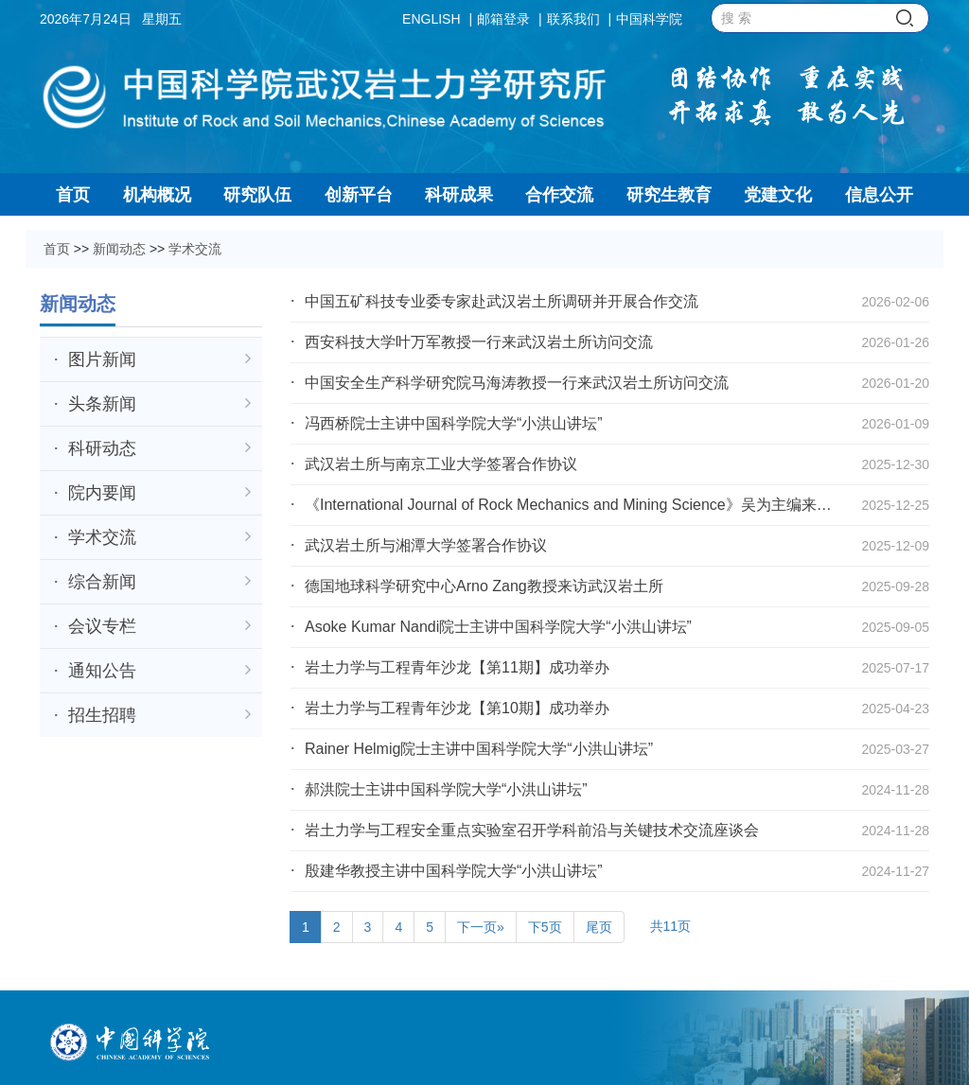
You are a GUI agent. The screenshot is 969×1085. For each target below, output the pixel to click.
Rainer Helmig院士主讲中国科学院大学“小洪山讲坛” (479, 749)
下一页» (480, 927)
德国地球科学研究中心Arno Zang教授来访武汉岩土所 (484, 586)
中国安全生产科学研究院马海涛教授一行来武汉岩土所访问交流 (517, 383)
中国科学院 (649, 18)
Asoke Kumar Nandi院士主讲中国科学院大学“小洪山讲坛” (498, 627)
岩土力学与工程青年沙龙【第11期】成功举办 (457, 667)
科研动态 (159, 448)
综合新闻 (159, 581)
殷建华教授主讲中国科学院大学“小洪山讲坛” (454, 871)
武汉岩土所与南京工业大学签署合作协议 (441, 464)
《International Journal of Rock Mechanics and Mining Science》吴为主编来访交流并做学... (568, 508)
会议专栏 (159, 626)
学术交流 (194, 248)
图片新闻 (159, 359)
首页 (57, 248)
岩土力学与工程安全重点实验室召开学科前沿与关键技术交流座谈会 (532, 830)
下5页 (545, 927)
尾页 (599, 927)
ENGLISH (431, 18)
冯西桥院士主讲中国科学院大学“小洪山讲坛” (454, 423)
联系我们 (573, 18)
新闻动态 (119, 248)
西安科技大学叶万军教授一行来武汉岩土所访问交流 (479, 342)
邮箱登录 (503, 18)
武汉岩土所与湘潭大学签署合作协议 (426, 545)
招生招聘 (159, 715)
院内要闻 (159, 492)
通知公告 (159, 670)
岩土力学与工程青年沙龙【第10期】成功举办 (457, 708)
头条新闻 (159, 403)
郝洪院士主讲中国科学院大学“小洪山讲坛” (446, 789)
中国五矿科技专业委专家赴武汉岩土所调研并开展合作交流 (501, 301)
